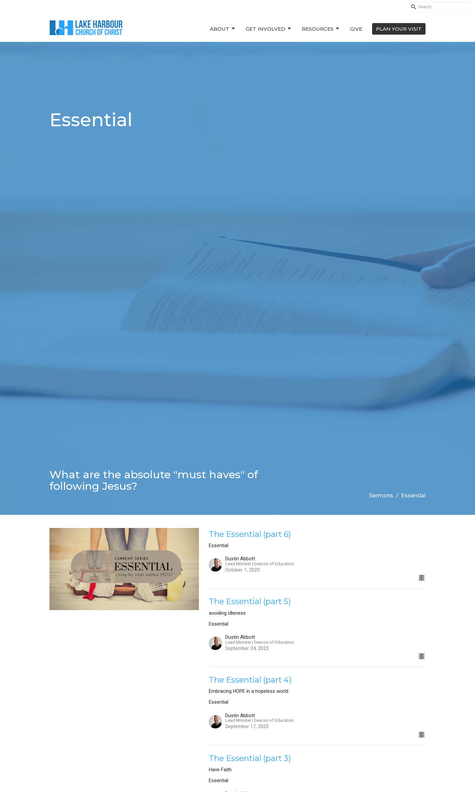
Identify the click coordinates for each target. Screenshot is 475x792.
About (223, 28)
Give (356, 29)
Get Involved (269, 28)
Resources (321, 28)
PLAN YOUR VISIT (399, 29)
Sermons (381, 495)
